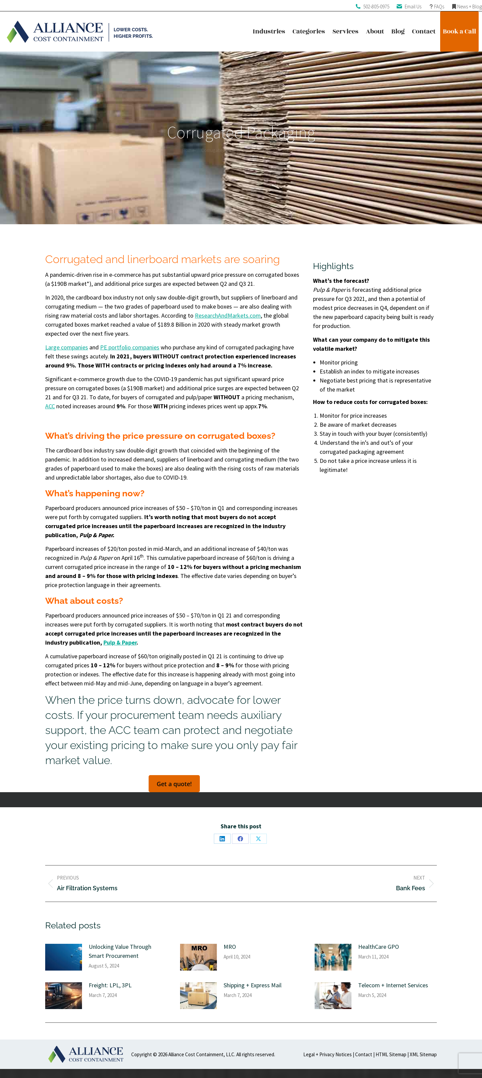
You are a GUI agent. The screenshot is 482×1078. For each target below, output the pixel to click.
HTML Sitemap (391, 1054)
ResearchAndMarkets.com (228, 315)
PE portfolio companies (129, 347)
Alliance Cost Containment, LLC (201, 1054)
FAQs (439, 6)
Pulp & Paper (120, 642)
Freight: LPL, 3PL (110, 985)
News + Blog (469, 6)
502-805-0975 (376, 6)
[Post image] (63, 957)
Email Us (413, 6)
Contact (363, 1054)
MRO (230, 946)
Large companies (66, 347)
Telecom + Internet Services (393, 985)
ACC (50, 406)
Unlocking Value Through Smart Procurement (120, 951)
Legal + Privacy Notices (327, 1054)
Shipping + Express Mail (253, 985)
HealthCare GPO (378, 946)
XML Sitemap (423, 1054)
